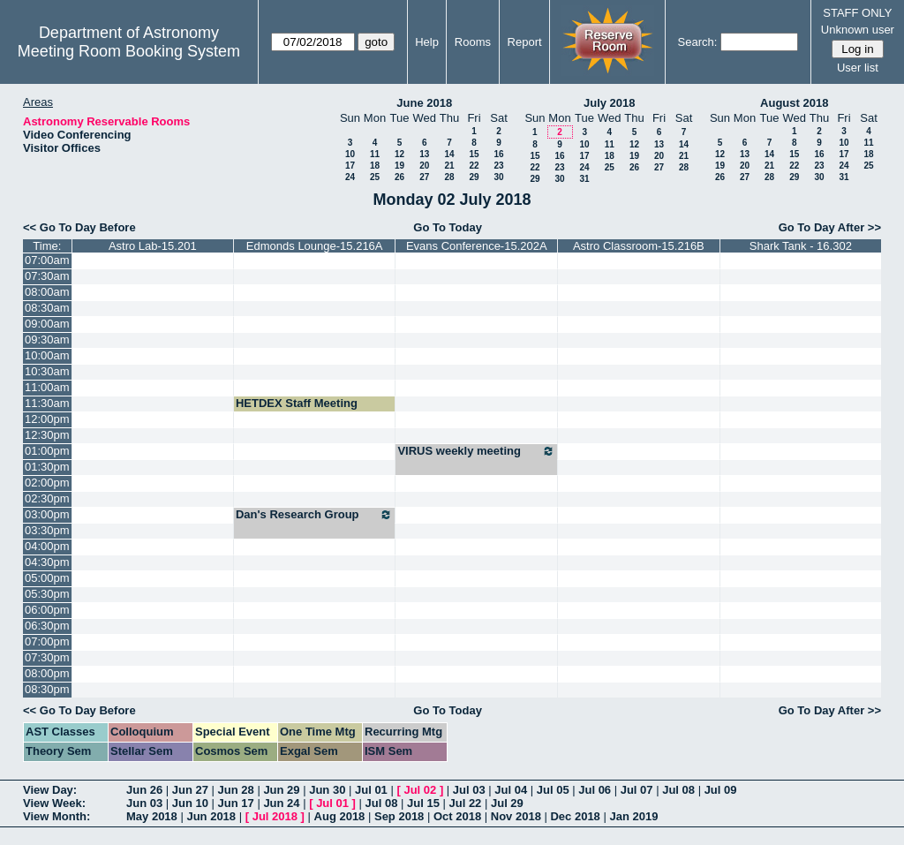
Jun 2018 (211, 816)
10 (350, 154)
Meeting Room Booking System (129, 51)
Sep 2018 (399, 816)
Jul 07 (637, 789)
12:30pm (47, 434)
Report (525, 42)
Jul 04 (510, 789)
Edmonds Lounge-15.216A (314, 246)
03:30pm (47, 530)
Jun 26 (144, 789)
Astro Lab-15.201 (153, 246)
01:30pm (47, 466)
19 (399, 165)
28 (449, 177)
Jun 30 (327, 789)
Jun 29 (281, 789)
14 (449, 154)
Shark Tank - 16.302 (801, 246)
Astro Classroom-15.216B (638, 246)
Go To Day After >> (830, 227)
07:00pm (47, 641)
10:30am (47, 371)
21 (449, 165)
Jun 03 (144, 803)
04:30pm (47, 562)
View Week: (54, 803)
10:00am (47, 355)
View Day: (50, 789)
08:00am (47, 291)
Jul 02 (419, 789)
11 (375, 154)
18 (375, 165)
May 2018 (151, 816)
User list (857, 67)
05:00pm (47, 578)
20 (424, 165)
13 (424, 154)
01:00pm (47, 450)
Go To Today (447, 227)
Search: (698, 42)
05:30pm (47, 593)
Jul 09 (720, 789)
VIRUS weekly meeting (476, 451)
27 (424, 177)
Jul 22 (465, 803)
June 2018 (424, 102)
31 (584, 179)
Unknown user (857, 29)
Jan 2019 (633, 816)
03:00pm (47, 514)
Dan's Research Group (315, 515)
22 (473, 165)
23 (498, 165)
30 (498, 177)
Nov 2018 (516, 816)
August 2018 (794, 102)
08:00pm (47, 673)
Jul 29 (507, 803)
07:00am (47, 260)
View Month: (56, 816)
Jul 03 (469, 789)
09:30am (47, 339)
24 (350, 177)
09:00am (47, 323)
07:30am (47, 276)
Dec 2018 (574, 816)
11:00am (47, 387)
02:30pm (47, 498)
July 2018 (610, 102)
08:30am (47, 307)
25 (375, 177)
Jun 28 (236, 789)
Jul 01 (371, 789)
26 (399, 177)
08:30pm (47, 689)
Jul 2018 (275, 816)
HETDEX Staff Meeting (297, 403)
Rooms (473, 42)
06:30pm (47, 625)
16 (498, 154)
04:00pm (47, 546)
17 (350, 165)
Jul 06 (594, 789)
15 (473, 154)
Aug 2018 (339, 816)
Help (427, 42)
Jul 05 (553, 789)
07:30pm (47, 657)
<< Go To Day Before (79, 227)
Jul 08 (678, 789)
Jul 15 (423, 803)
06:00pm (47, 609)
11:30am (47, 403)
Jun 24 (281, 803)
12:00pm (47, 419)
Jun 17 (236, 803)
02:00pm (47, 482)
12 (399, 154)
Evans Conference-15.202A (476, 246)
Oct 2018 (457, 816)
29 (473, 177)
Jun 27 (190, 789)
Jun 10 (190, 803)
